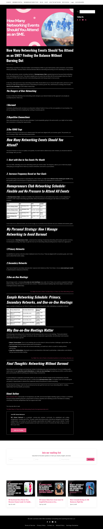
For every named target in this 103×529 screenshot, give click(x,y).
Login (72, 2)
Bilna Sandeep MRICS (12, 396)
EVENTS (8, 2)
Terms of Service (30, 525)
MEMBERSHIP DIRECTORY (31, 2)
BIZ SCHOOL (65, 2)
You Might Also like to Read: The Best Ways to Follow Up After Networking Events (52, 291)
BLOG (41, 2)
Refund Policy (60, 525)
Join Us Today (18, 430)
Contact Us (50, 525)
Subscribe (90, 459)
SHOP (46, 2)
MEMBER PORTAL (17, 2)
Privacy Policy (41, 525)
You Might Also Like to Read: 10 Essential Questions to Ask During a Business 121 (52, 358)
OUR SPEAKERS (79, 2)
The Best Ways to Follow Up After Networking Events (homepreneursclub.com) (27, 409)
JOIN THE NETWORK (55, 2)
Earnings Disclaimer (72, 525)
